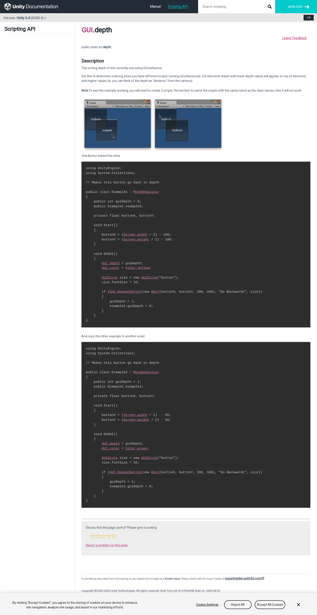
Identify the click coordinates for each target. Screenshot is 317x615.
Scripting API (178, 6)
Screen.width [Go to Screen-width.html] (135, 235)
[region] (158, 604)
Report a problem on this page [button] (107, 545)
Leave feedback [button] (294, 38)
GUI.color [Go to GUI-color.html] (111, 268)
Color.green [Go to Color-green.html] (136, 448)
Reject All (237, 604)
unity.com (295, 6)
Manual (155, 6)
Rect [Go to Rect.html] (155, 292)
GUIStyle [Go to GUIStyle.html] (110, 277)
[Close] (298, 604)
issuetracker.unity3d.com (243, 578)
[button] (93, 536)
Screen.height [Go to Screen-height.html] (136, 239)
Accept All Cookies (270, 604)
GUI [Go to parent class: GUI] (87, 30)
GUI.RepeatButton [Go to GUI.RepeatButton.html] (125, 292)
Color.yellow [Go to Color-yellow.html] (137, 268)
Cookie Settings (207, 604)
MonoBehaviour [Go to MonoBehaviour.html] (146, 192)
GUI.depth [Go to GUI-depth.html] (111, 263)
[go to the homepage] (34, 6)
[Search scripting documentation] (236, 6)
